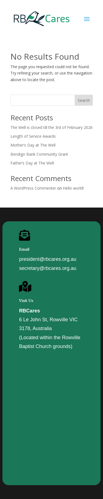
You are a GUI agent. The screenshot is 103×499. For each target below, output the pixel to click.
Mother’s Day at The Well (32, 145)
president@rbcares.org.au (47, 259)
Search (84, 100)
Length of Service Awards (33, 136)
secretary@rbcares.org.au (47, 268)
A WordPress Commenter (33, 188)
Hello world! (73, 188)
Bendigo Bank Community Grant (39, 154)
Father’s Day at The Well (32, 163)
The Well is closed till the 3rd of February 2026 (51, 127)
